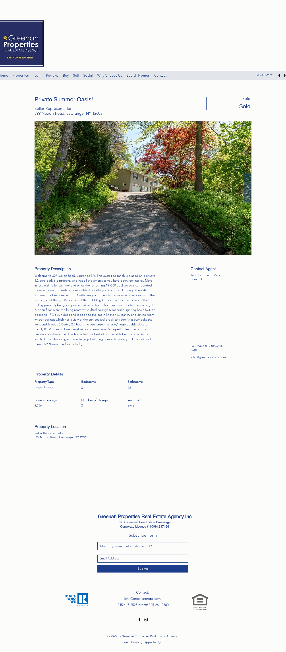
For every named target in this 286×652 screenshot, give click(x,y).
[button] (143, 188)
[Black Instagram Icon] (146, 619)
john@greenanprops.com (208, 357)
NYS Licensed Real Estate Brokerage (144, 522)
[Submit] (142, 569)
